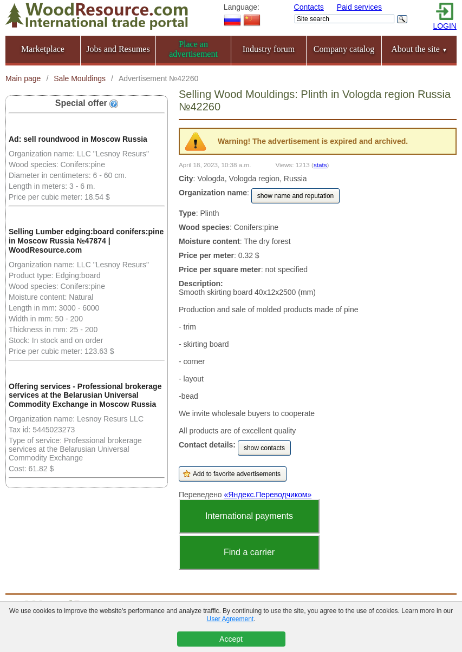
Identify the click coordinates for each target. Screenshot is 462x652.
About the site (419, 49)
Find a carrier (249, 552)
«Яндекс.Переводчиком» (268, 494)
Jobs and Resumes (117, 49)
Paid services (359, 7)
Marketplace (42, 49)
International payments (249, 516)
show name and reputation (295, 196)
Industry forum (269, 49)
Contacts (309, 7)
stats (320, 164)
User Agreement (229, 619)
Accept (231, 639)
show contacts (264, 448)
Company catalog (344, 49)
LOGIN (445, 26)
